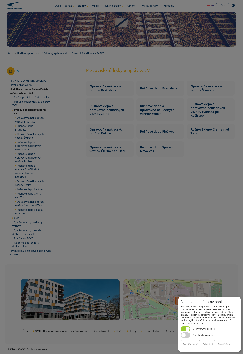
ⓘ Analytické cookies (202, 335)
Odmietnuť (208, 344)
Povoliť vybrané (190, 344)
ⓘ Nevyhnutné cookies (203, 329)
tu (202, 323)
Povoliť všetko (224, 344)
